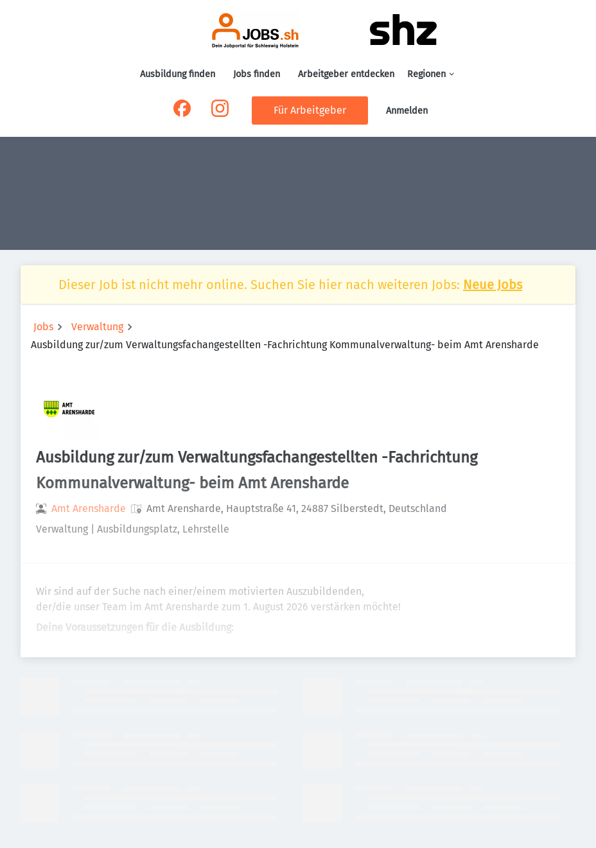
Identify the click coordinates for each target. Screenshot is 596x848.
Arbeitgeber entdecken (346, 74)
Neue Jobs (492, 284)
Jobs (43, 327)
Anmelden (407, 110)
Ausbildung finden (177, 74)
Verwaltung (97, 327)
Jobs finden (256, 74)
